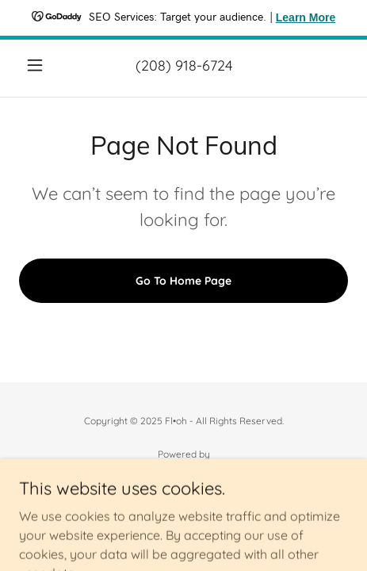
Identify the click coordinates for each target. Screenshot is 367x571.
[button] (43, 65)
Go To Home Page (183, 281)
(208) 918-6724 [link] (184, 65)
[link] (183, 473)
